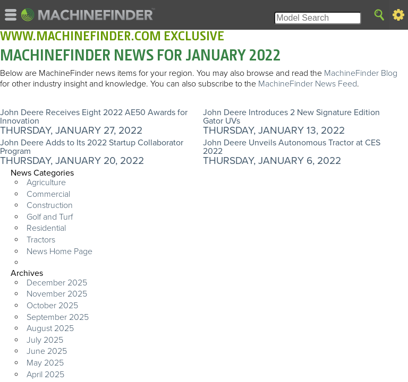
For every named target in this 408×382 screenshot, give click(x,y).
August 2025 (50, 328)
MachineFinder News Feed (307, 84)
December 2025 (57, 282)
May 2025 (45, 363)
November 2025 (57, 294)
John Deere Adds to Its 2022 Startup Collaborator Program (91, 147)
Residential (46, 228)
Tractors (41, 240)
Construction (50, 205)
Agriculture (46, 182)
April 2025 (45, 374)
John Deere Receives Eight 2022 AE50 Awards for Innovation (94, 116)
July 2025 (45, 340)
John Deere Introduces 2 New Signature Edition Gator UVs (291, 116)
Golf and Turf (50, 217)
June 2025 (47, 351)
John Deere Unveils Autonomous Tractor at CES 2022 (291, 147)
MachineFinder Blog (360, 73)
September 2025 (58, 317)
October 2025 (52, 305)
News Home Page (59, 251)
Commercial (48, 194)
